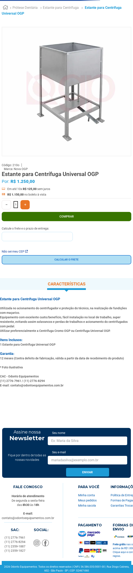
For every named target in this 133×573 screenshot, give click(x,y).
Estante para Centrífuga (61, 8)
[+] (25, 204)
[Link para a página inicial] (5, 8)
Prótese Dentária (25, 8)
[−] (6, 204)
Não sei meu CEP (15, 251)
